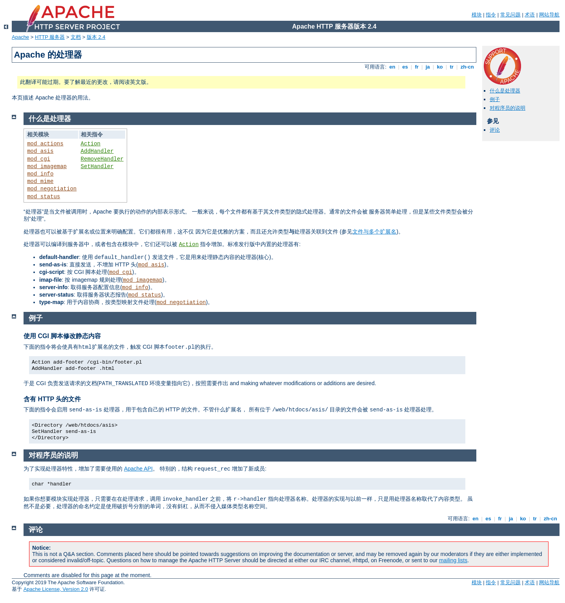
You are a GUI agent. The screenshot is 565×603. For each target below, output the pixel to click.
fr (417, 67)
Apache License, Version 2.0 (56, 589)
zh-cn (467, 67)
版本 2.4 (96, 37)
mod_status (43, 197)
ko (440, 67)
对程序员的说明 (507, 108)
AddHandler (97, 151)
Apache (20, 37)
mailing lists (453, 560)
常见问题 (510, 15)
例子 (495, 99)
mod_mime (40, 181)
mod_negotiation (52, 189)
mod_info (40, 174)
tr (451, 67)
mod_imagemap (47, 166)
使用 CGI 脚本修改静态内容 (62, 336)
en (392, 67)
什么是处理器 (505, 91)
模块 (477, 15)
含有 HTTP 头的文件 (52, 399)
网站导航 (549, 15)
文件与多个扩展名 (374, 231)
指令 (491, 15)
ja (427, 67)
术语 (530, 15)
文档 (76, 37)
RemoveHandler (102, 159)
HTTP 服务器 (50, 37)
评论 (495, 130)
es (405, 67)
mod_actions (45, 144)
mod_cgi (38, 159)
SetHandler (97, 166)
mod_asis (40, 151)
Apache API (138, 468)
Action (90, 144)
